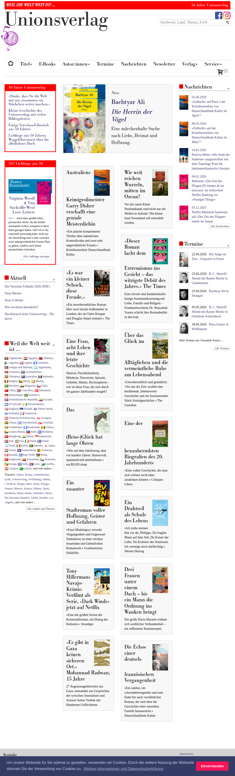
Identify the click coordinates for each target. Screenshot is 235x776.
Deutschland (13, 395)
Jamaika (36, 445)
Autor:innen (76, 64)
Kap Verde (27, 454)
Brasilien (12, 385)
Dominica (31, 395)
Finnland (12, 413)
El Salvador (13, 404)
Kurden (43, 497)
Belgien (11, 381)
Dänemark (42, 390)
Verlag (190, 64)
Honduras (45, 431)
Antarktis (41, 362)
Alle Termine (222, 348)
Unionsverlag (19, 479)
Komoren (47, 459)
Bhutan (37, 381)
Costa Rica (25, 390)
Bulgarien (27, 385)
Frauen (8, 488)
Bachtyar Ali (128, 102)
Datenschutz (186, 754)
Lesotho (47, 464)
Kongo (10, 464)
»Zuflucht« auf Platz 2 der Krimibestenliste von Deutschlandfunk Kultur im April (209, 106)
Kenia (41, 454)
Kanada (11, 454)
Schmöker (38, 493)
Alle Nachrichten (219, 226)
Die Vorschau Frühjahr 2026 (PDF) (27, 286)
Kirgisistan (13, 459)
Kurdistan (10, 493)
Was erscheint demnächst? (21, 307)
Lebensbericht (41, 474)
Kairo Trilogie (41, 484)
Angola (26, 362)
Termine (105, 64)
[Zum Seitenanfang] (228, 89)
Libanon (11, 468)
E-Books (47, 64)
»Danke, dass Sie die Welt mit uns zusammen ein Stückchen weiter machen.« (29, 100)
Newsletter (164, 64)
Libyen (26, 468)
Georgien (43, 418)
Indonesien (43, 436)
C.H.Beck (10, 484)
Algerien (11, 362)
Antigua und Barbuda (18, 367)
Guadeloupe (13, 427)
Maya (20, 493)
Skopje (21, 484)
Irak (9, 441)
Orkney (37, 488)
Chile (42, 385)
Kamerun (44, 450)
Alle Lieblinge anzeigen (36, 256)
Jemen (10, 450)
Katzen (28, 488)
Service (213, 64)
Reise (49, 493)
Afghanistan (13, 358)
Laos (34, 464)
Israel (10, 445)
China (10, 390)
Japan (49, 445)
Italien (22, 445)
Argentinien (42, 367)
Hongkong (12, 436)
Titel (26, 64)
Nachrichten (133, 64)
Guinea (47, 427)
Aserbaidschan (31, 372)
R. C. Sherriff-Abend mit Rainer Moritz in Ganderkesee (210, 278)
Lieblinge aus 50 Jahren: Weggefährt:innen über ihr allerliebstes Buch (28, 139)
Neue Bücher (13, 293)
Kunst (28, 493)
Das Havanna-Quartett (17, 497)
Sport (46, 488)
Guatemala (32, 427)
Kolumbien (30, 459)
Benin (24, 381)
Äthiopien (12, 376)
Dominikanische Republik (21, 399)
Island (42, 441)
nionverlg (56, 30)
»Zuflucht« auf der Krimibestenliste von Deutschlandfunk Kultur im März (209, 133)
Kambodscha (26, 450)
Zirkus (20, 474)
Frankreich (28, 413)
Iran (19, 441)
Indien (27, 436)
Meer (29, 484)
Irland (30, 441)
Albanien (46, 358)
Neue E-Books (14, 300)
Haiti (31, 431)
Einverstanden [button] (212, 766)
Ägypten (30, 358)
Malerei (18, 488)
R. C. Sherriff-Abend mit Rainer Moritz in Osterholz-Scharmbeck (210, 311)
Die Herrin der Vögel (131, 116)
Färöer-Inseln (43, 408)
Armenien (12, 372)
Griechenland (27, 422)
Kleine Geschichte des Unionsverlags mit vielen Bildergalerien (27, 115)
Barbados (45, 376)
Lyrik (8, 479)
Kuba (23, 464)
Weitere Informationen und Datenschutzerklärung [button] (123, 769)
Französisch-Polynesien (20, 418)
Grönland (45, 422)
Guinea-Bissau (15, 431)
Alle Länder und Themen (41, 508)
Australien (29, 376)
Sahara (46, 479)
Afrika (34, 497)
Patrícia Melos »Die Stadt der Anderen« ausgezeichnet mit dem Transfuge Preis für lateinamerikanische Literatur (211, 159)
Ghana (10, 422)
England (11, 408)
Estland (26, 408)
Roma (28, 474)
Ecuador (45, 399)
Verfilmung (34, 479)
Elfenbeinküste (33, 404)
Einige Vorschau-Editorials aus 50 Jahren (28, 127)
